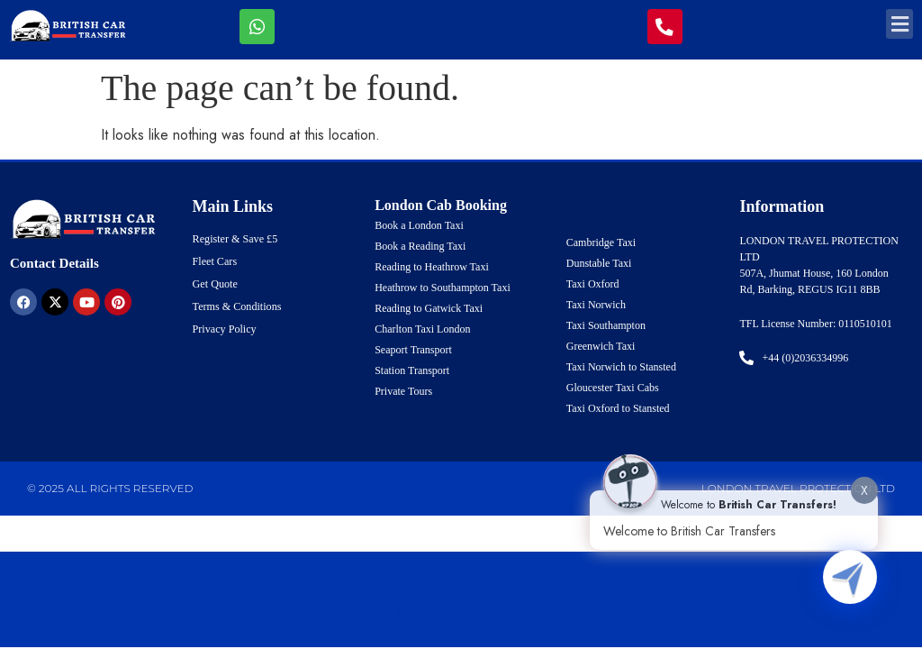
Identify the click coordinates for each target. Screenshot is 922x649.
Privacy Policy (224, 329)
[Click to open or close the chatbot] (850, 577)
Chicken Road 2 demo (461, 610)
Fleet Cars (215, 261)
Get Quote (215, 284)
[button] (899, 24)
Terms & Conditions (237, 306)
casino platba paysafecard (461, 575)
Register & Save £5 (235, 239)
